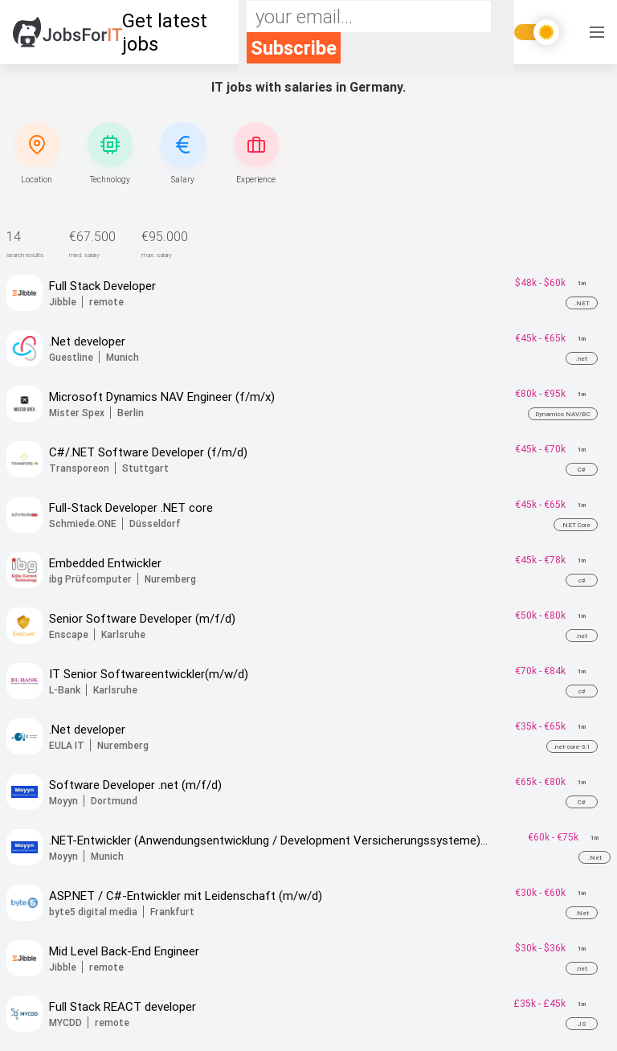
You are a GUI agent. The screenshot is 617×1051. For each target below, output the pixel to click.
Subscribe (294, 47)
